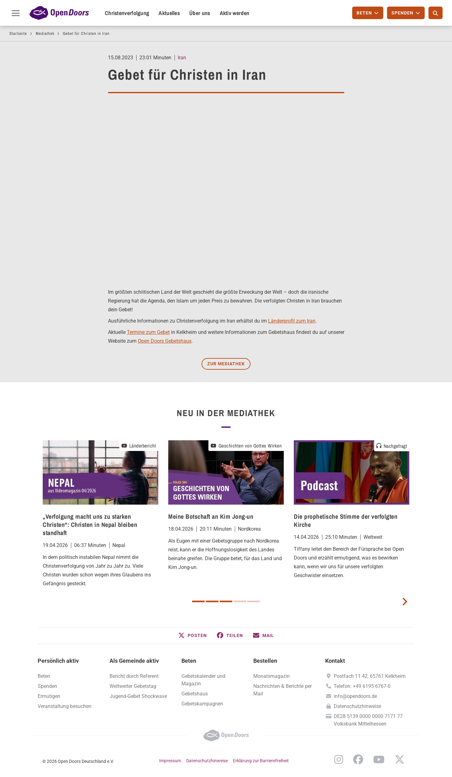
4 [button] (240, 601)
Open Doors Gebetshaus (164, 341)
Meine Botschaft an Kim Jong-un (210, 516)
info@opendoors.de (355, 696)
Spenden (47, 686)
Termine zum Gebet (148, 332)
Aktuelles (169, 13)
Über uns (199, 13)
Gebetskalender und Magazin (203, 680)
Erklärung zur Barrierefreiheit (261, 760)
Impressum (170, 760)
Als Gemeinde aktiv (134, 660)
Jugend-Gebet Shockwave (138, 696)
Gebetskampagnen (202, 704)
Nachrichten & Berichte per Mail (282, 690)
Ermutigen (49, 696)
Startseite (18, 33)
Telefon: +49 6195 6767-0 (362, 686)
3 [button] (226, 601)
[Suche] (435, 13)
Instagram (338, 759)
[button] (192, 635)
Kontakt (335, 660)
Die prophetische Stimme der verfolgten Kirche (345, 520)
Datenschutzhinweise (357, 706)
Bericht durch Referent (134, 676)
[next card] (405, 601)
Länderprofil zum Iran (291, 321)
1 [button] (198, 601)
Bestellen (265, 660)
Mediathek (45, 33)
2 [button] (212, 601)
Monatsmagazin (271, 676)
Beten (44, 676)
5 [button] (253, 601)
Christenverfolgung (127, 13)
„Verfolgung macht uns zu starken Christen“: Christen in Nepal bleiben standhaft (90, 524)
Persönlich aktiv (58, 660)
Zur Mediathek (226, 363)
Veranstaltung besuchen (64, 706)
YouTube (379, 759)
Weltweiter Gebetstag (133, 686)
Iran (182, 58)
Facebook (358, 759)
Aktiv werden (235, 13)
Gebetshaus (194, 694)
